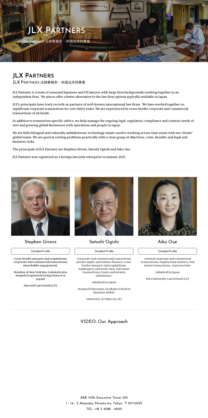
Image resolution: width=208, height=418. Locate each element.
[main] (56, 31)
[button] (203, 5)
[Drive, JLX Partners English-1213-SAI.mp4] (104, 354)
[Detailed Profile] (40, 251)
